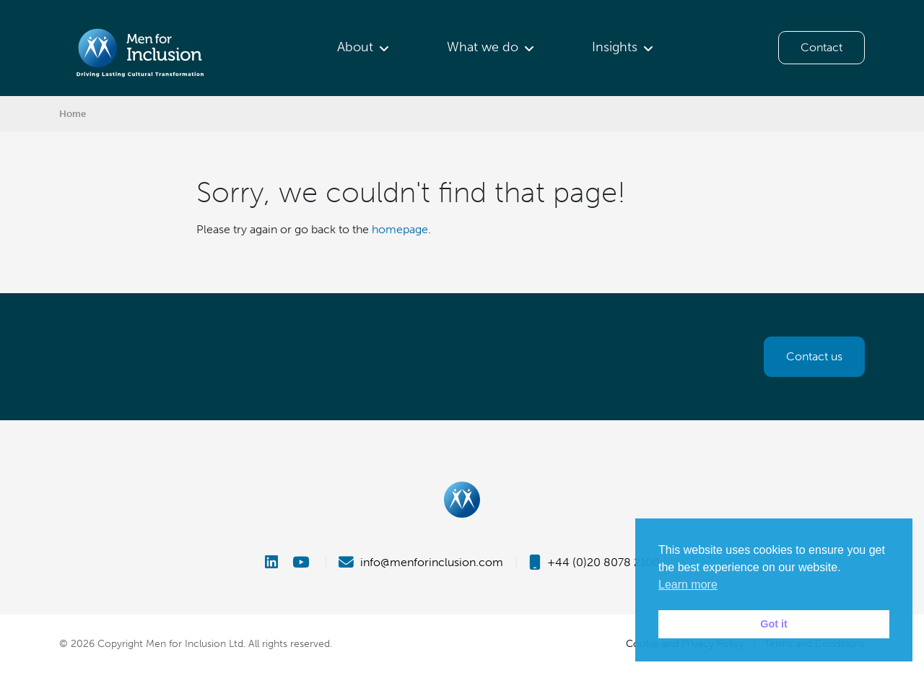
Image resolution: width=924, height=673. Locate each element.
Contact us (814, 356)
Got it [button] (774, 624)
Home (72, 113)
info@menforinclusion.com (421, 562)
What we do (482, 47)
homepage (400, 229)
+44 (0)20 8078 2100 (594, 562)
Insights (614, 47)
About (355, 47)
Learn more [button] (688, 584)
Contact (821, 47)
